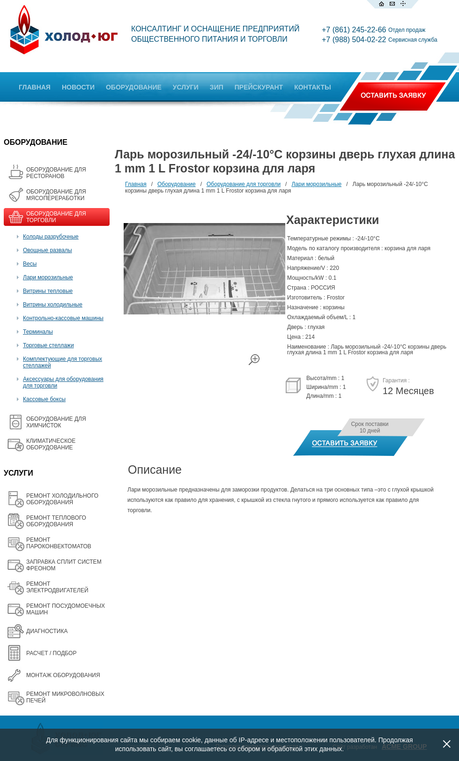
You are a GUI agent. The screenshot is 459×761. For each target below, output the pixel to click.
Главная (136, 184)
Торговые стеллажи (48, 345)
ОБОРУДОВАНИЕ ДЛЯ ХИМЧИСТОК (56, 422)
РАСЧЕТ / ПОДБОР (51, 653)
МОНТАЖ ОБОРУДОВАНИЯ (63, 675)
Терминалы (38, 331)
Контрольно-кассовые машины (63, 318)
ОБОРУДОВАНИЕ (134, 87)
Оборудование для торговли (244, 184)
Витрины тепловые (48, 291)
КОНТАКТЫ (312, 87)
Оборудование (176, 184)
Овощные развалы (47, 250)
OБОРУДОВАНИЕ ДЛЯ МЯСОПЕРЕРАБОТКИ (56, 194)
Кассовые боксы (44, 399)
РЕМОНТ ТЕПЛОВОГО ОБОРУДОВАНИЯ (56, 521)
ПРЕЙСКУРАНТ (259, 87)
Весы (30, 264)
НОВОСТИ (78, 87)
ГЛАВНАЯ (35, 87)
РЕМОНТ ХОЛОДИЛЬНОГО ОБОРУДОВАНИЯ (62, 499)
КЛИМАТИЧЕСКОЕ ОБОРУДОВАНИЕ (50, 444)
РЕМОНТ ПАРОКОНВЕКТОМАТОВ (58, 543)
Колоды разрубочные (51, 236)
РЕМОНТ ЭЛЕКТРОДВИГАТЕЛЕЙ (57, 587)
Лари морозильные (48, 277)
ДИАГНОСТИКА (46, 631)
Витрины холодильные (52, 304)
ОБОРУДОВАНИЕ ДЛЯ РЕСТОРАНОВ (56, 172)
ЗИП (216, 87)
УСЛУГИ (186, 87)
